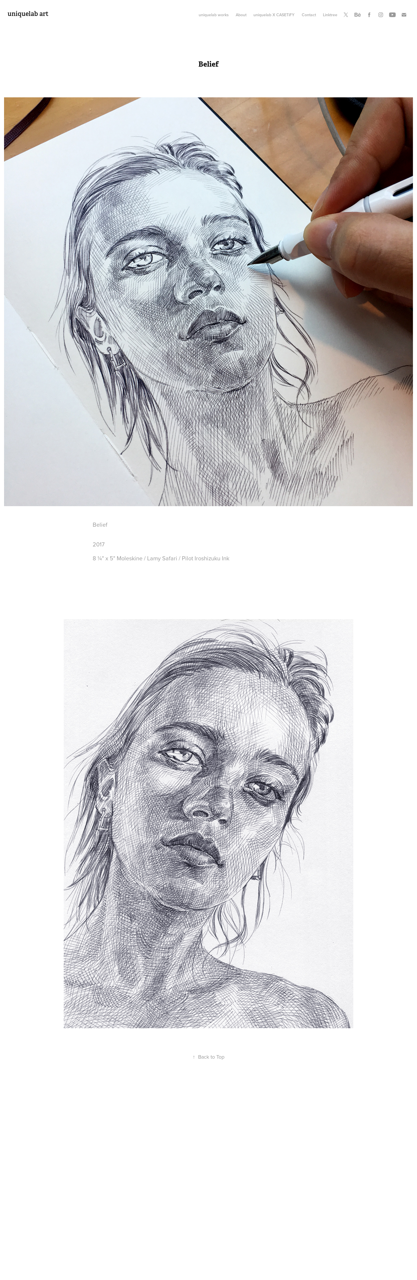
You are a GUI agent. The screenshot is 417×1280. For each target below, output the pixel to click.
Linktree (330, 15)
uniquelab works (214, 15)
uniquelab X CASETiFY (274, 15)
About (241, 15)
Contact (309, 15)
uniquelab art (28, 14)
